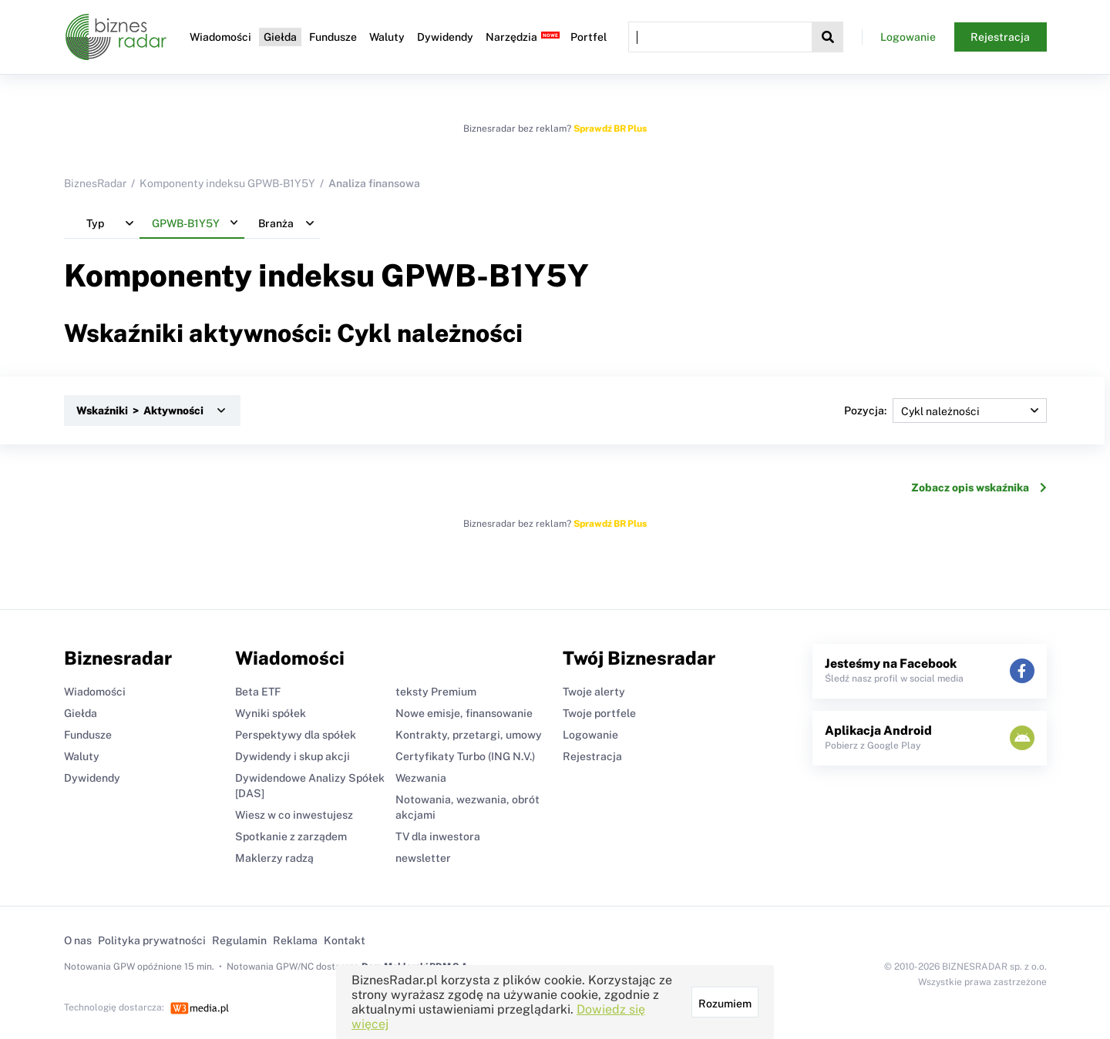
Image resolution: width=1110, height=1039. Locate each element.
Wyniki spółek (270, 713)
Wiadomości (220, 37)
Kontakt (344, 940)
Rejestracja (1000, 37)
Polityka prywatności (152, 940)
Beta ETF (258, 691)
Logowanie (908, 37)
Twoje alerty (594, 691)
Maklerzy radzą (274, 858)
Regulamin (239, 940)
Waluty (387, 37)
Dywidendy (445, 37)
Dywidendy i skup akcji (292, 756)
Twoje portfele (599, 713)
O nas (78, 940)
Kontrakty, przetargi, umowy (468, 735)
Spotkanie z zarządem (291, 836)
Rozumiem (725, 1003)
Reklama (295, 940)
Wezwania (420, 778)
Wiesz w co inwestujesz (294, 815)
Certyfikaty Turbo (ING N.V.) (465, 756)
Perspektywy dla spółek (295, 735)
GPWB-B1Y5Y (485, 275)
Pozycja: (945, 410)
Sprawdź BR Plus (610, 128)
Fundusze (333, 37)
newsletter (423, 858)
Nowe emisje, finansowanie (464, 713)
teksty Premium (435, 691)
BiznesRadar (95, 183)
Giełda (280, 37)
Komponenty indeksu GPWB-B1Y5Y (227, 183)
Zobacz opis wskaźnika (979, 487)
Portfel (588, 37)
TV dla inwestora (437, 836)
